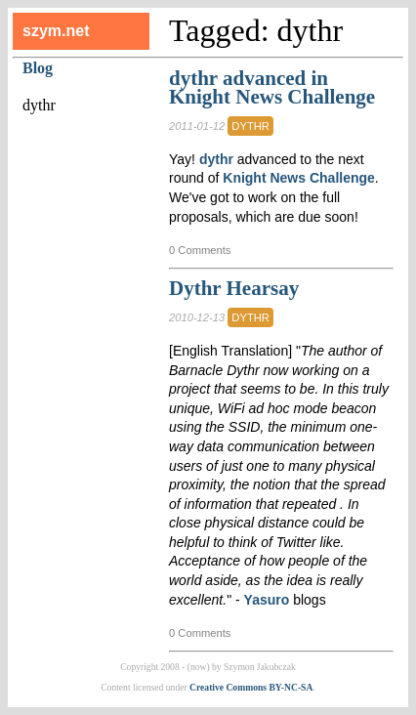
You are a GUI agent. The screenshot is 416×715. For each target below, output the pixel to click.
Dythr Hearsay (234, 288)
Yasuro (267, 600)
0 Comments (199, 250)
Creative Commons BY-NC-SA (250, 687)
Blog (37, 68)
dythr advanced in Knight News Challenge (272, 87)
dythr (250, 126)
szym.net (55, 30)
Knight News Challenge (299, 178)
